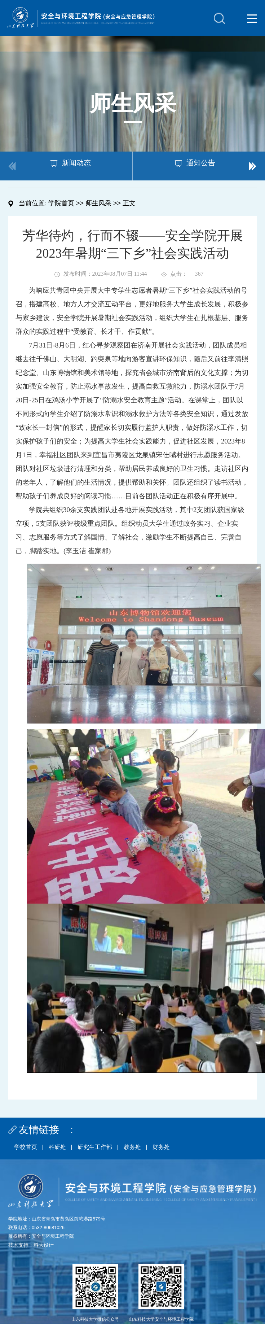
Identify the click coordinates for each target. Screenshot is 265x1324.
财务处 (161, 1147)
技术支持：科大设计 (31, 1245)
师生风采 (98, 203)
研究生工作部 (95, 1147)
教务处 (132, 1147)
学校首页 (25, 1147)
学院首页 (61, 203)
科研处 (57, 1147)
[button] (253, 166)
